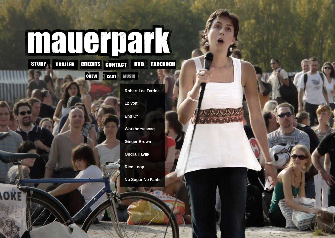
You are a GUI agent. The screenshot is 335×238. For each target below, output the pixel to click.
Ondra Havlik (137, 154)
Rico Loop (134, 167)
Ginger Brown (138, 141)
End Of (131, 116)
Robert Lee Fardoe (142, 91)
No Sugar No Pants (143, 180)
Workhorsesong (140, 129)
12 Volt (131, 103)
